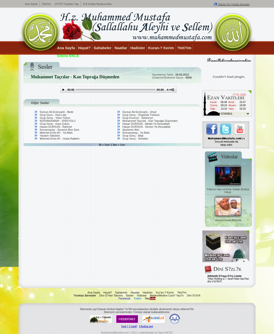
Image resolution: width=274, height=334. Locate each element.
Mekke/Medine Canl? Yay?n (167, 295)
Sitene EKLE (68, 56)
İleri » (116, 144)
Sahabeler (103, 48)
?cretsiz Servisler (85, 295)
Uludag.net (146, 326)
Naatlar (121, 48)
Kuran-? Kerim (161, 48)
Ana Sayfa (31, 3)
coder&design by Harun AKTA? (156, 332)
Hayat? (84, 48)
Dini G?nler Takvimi (111, 295)
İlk (100, 144)
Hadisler (137, 48)
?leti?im (46, 3)
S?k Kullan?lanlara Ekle (97, 3)
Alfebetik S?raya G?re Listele (224, 276)
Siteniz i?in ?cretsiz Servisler (234, 4)
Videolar (142, 295)
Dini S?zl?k (193, 295)
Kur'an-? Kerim (165, 292)
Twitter (137, 298)
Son (122, 144)
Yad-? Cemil (129, 326)
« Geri (106, 144)
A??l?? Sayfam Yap (67, 3)
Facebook (124, 298)
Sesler (130, 295)
